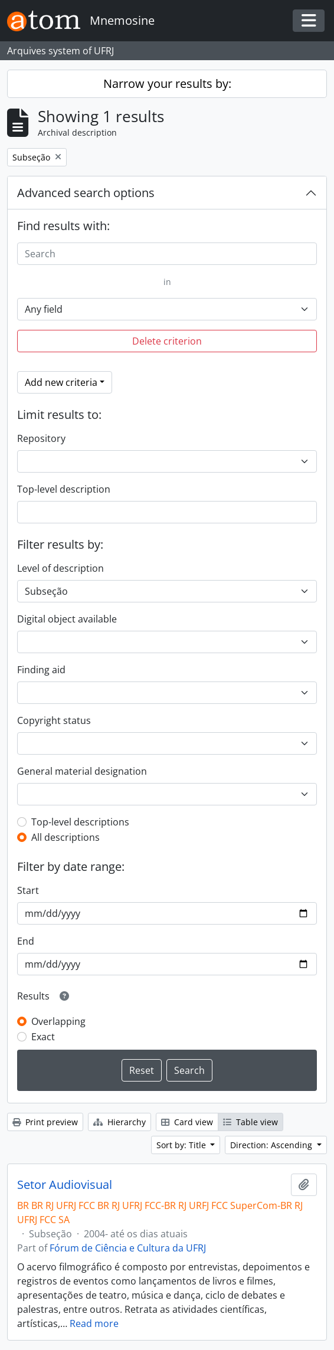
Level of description (60, 568)
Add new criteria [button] (61, 382)
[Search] (167, 254)
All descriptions (65, 837)
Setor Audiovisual (64, 1185)
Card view (187, 1122)
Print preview (45, 1122)
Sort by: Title (182, 1145)
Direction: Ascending (272, 1145)
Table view (250, 1122)
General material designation (82, 771)
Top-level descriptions (80, 821)
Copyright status (54, 720)
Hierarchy (119, 1122)
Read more (94, 1323)
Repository (41, 438)
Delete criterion (167, 341)
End (25, 941)
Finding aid (41, 669)
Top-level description (63, 489)
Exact (43, 1036)
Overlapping (58, 1021)
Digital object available (67, 618)
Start (28, 890)
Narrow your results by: (167, 83)
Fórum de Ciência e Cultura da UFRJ (128, 1247)
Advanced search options (86, 193)
